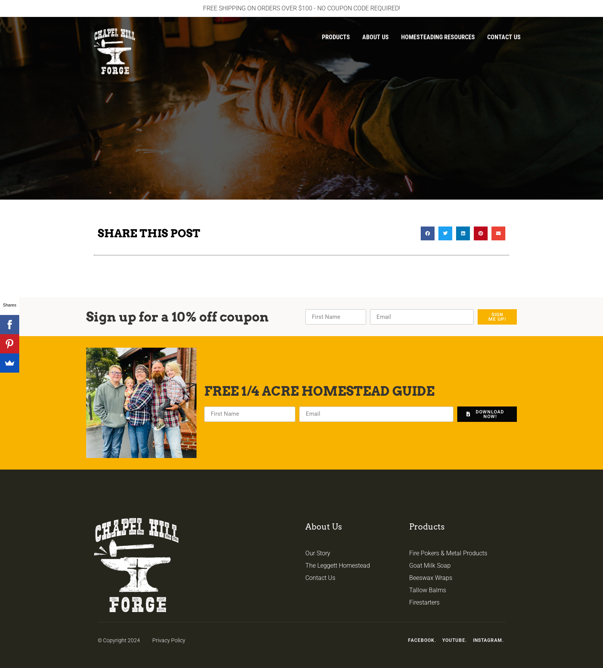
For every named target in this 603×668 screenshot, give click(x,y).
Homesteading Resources (438, 37)
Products (336, 37)
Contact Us (504, 37)
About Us (375, 37)
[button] (428, 233)
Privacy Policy (168, 640)
